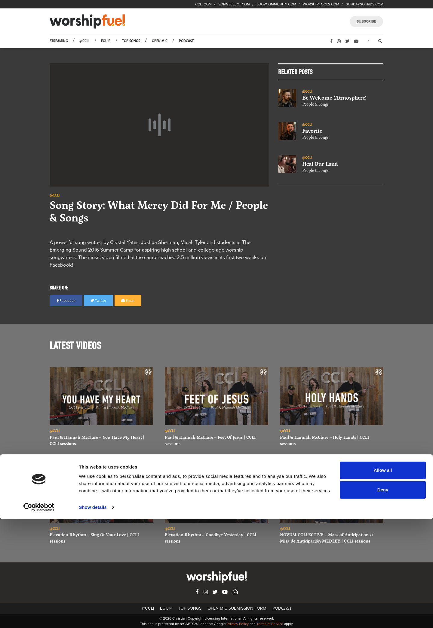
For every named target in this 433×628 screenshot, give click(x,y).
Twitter (98, 301)
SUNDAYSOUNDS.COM (364, 4)
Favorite (312, 131)
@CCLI (84, 41)
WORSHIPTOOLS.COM (321, 4)
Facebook (66, 301)
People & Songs (315, 104)
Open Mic (159, 41)
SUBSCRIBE (366, 21)
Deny (382, 598)
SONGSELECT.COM (234, 4)
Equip (106, 41)
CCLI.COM (203, 4)
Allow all (383, 579)
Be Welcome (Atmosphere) (334, 97)
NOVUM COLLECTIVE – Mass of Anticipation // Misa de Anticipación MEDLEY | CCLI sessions (326, 537)
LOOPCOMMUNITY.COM (276, 4)
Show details (93, 616)
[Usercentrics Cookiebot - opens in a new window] (39, 616)
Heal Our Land (320, 164)
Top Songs (131, 41)
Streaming (59, 41)
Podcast (186, 41)
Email (127, 301)
